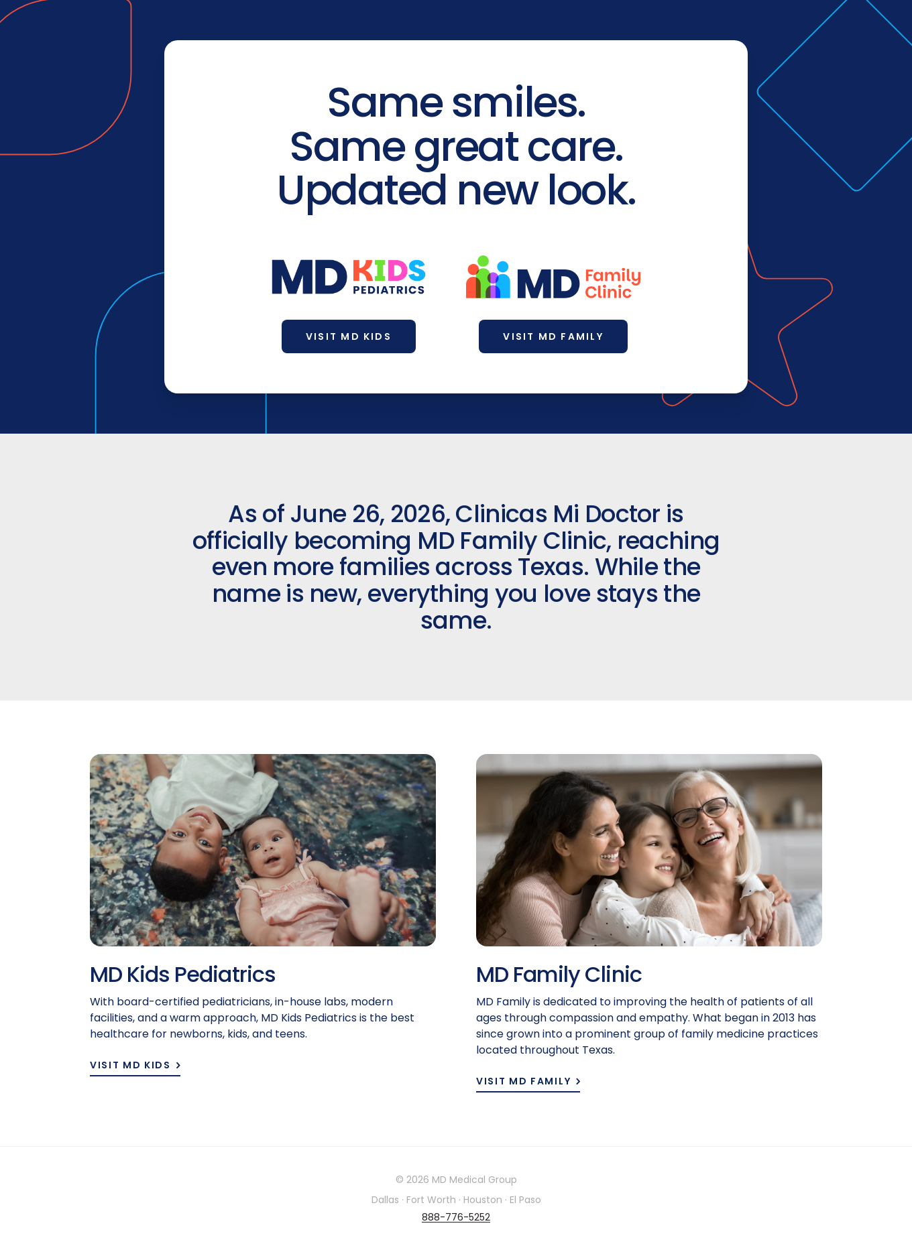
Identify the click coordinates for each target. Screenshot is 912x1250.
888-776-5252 (456, 1217)
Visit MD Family (553, 336)
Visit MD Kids (349, 336)
